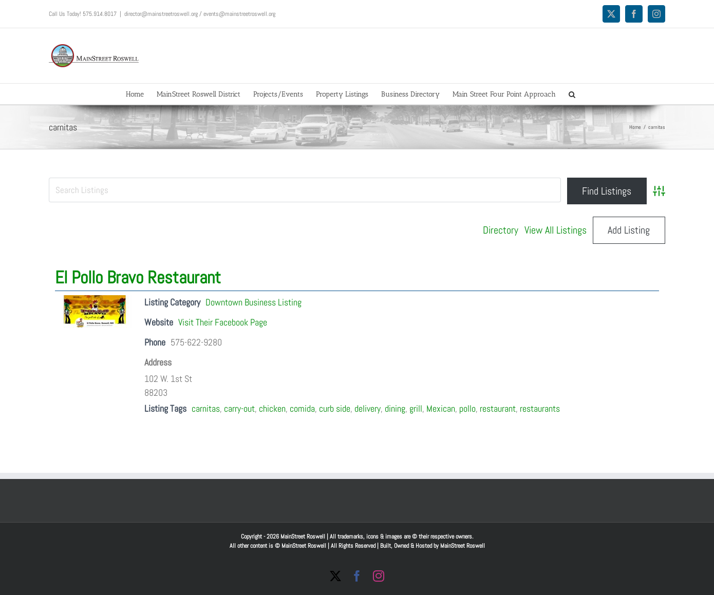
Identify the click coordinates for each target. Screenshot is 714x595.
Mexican (440, 408)
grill (415, 408)
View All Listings (555, 230)
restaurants (540, 408)
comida (302, 408)
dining (395, 408)
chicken (272, 408)
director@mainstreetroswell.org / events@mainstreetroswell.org (199, 14)
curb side (334, 408)
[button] (572, 94)
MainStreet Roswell (462, 546)
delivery (367, 408)
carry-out (239, 408)
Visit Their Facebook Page (222, 322)
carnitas (206, 408)
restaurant (498, 408)
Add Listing (629, 230)
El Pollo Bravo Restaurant (138, 277)
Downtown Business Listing (253, 302)
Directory (500, 230)
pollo (467, 408)
